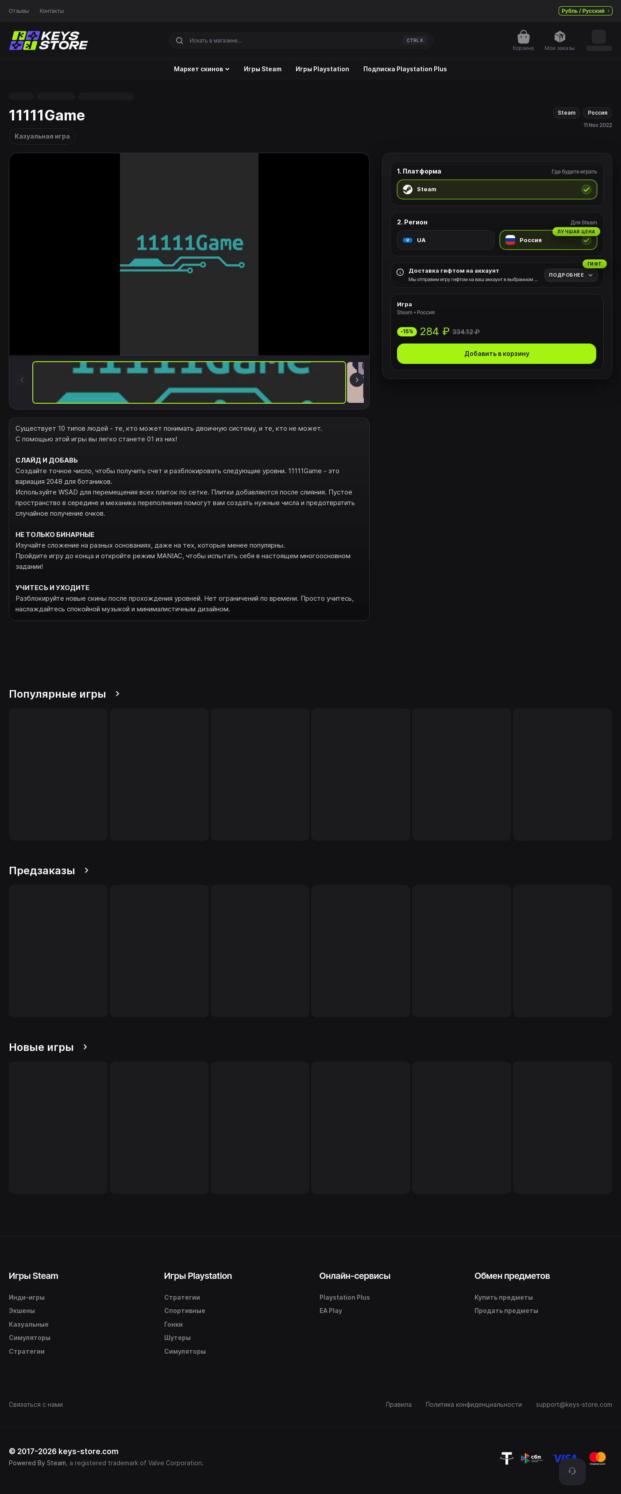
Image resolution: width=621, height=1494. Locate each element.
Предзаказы (49, 870)
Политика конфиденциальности (474, 1404)
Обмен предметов (512, 1275)
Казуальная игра (42, 136)
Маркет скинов (202, 69)
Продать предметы (506, 1310)
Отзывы (19, 11)
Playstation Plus (345, 1297)
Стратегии (27, 1351)
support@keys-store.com (574, 1404)
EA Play (331, 1310)
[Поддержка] (572, 1472)
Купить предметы (503, 1297)
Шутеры (177, 1337)
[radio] (497, 189)
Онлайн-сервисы (355, 1275)
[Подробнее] (571, 275)
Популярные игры (64, 693)
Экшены (22, 1310)
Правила (399, 1404)
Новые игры (48, 1047)
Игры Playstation (322, 69)
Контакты (52, 11)
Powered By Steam (37, 1463)
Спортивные (184, 1310)
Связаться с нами (36, 1404)
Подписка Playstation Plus (405, 69)
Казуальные (29, 1324)
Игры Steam (263, 69)
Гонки (173, 1324)
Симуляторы (29, 1337)
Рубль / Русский (585, 11)
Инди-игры (27, 1297)
